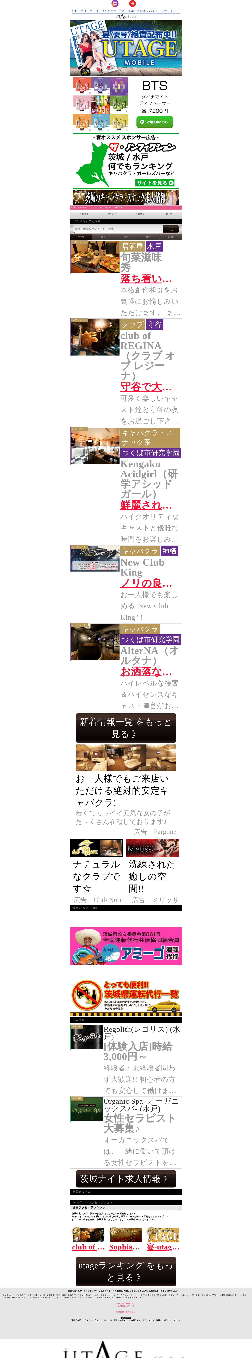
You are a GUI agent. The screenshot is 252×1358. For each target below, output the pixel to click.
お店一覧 (168, 214)
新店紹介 (140, 214)
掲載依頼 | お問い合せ (125, 1312)
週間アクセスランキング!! (125, 1208)
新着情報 (84, 214)
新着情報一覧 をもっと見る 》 (126, 728)
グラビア (112, 214)
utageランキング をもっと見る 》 (126, 1271)
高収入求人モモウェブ (126, 1303)
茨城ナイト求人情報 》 (126, 1179)
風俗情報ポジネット (126, 1306)
